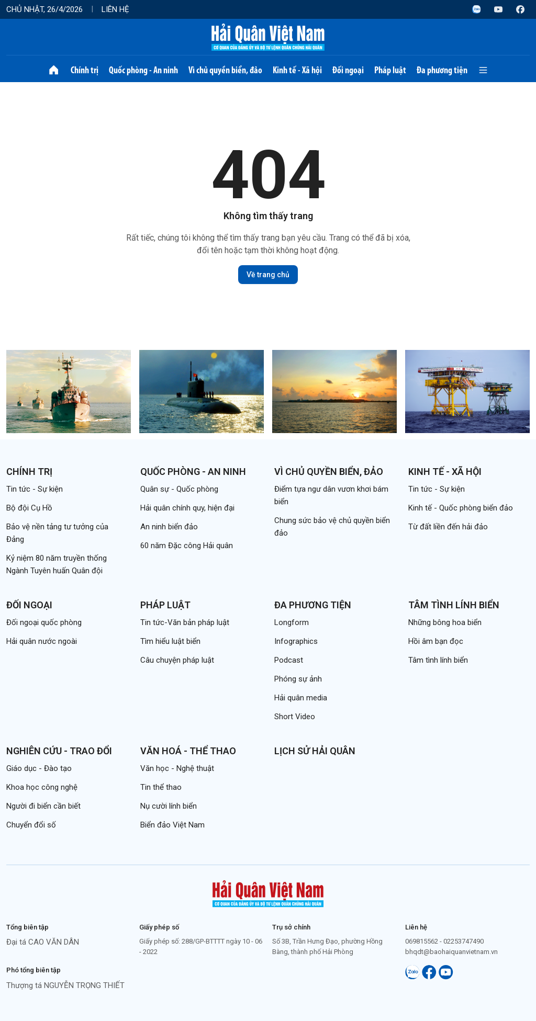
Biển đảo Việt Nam (172, 825)
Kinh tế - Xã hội (297, 70)
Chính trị (84, 70)
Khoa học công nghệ (41, 787)
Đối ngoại (348, 70)
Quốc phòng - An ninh (143, 70)
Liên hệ (115, 9)
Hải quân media (300, 697)
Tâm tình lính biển (453, 604)
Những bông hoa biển (445, 622)
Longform (291, 622)
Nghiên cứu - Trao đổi (59, 750)
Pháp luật (390, 70)
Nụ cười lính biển (168, 806)
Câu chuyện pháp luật (177, 660)
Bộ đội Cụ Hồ (29, 508)
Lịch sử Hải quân (314, 750)
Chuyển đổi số (31, 825)
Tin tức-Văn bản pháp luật (184, 622)
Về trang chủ (268, 274)
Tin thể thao (161, 787)
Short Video (294, 716)
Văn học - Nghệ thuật (177, 768)
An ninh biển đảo (169, 526)
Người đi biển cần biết (43, 806)
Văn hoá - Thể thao (188, 750)
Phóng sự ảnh (298, 679)
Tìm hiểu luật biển (170, 641)
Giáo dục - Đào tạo (39, 768)
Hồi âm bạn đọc (435, 641)
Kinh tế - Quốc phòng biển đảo (460, 508)
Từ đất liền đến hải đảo (448, 526)
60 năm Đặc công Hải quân (186, 545)
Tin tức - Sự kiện (34, 489)
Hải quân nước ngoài (41, 641)
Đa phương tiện (442, 70)
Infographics (296, 641)
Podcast (288, 660)
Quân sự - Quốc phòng (179, 489)
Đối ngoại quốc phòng (44, 622)
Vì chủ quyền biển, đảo (225, 70)
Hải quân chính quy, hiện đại (187, 508)
